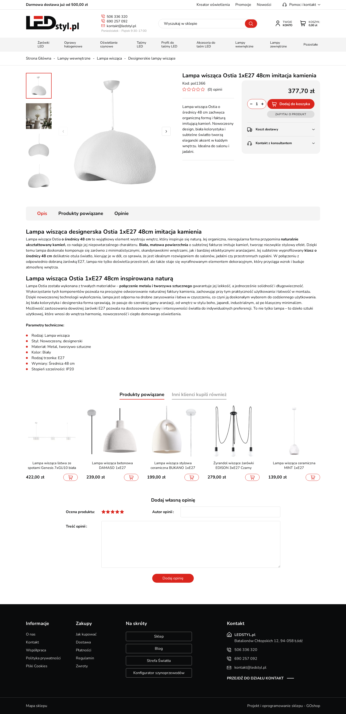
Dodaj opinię (173, 578)
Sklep (159, 636)
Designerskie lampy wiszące (152, 58)
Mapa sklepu (36, 705)
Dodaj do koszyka (294, 104)
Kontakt (32, 642)
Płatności (83, 650)
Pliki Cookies (36, 666)
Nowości (264, 4)
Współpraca (36, 650)
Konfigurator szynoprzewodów (158, 672)
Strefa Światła (159, 660)
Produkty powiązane (80, 213)
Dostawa (83, 642)
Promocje (243, 4)
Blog (159, 648)
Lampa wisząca (109, 58)
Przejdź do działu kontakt (255, 678)
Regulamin (85, 658)
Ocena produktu (80, 511)
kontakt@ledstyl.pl (121, 26)
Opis (42, 213)
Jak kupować (86, 634)
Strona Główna (38, 58)
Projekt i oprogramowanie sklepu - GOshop (283, 705)
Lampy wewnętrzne (74, 58)
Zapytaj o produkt (290, 114)
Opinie (121, 213)
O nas (30, 634)
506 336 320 (117, 16)
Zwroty (82, 666)
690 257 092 (117, 21)
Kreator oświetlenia (213, 4)
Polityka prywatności (43, 658)
